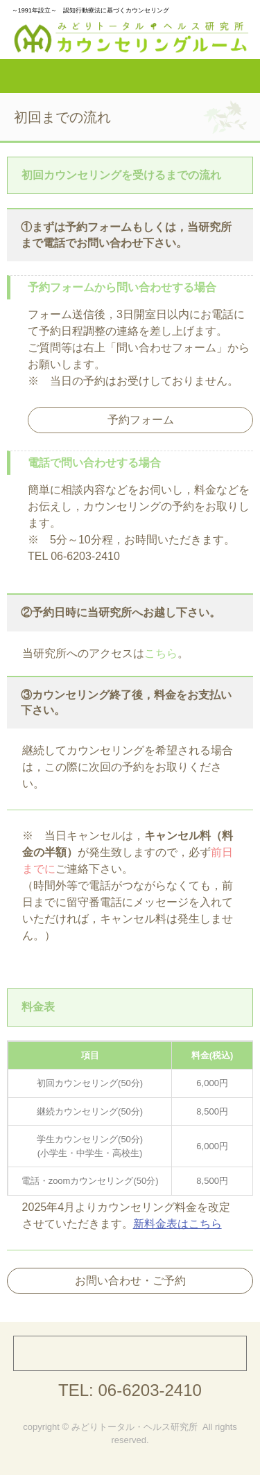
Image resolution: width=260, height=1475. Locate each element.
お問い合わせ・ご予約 (130, 1280)
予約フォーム (140, 420)
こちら (160, 653)
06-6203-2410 (149, 1390)
